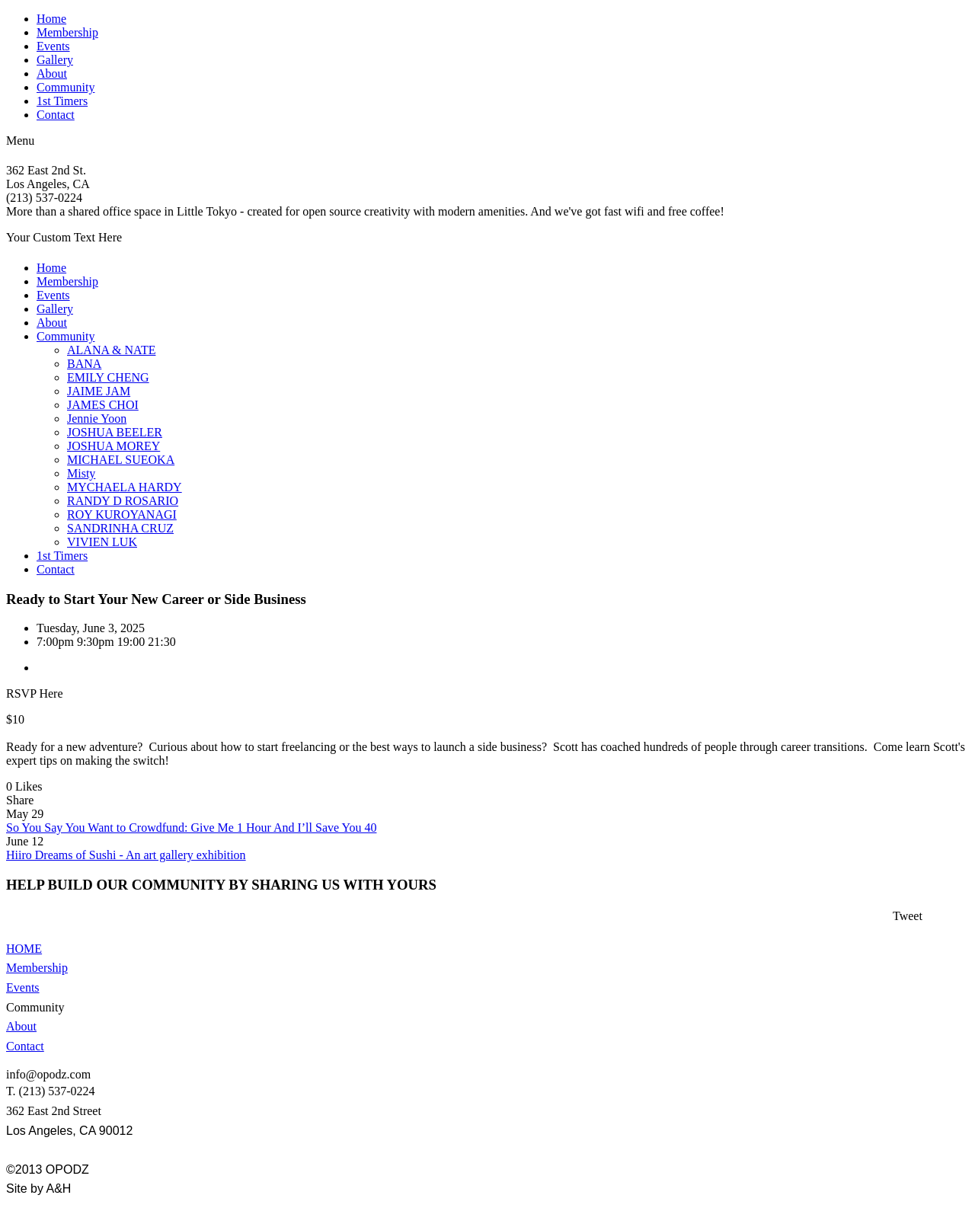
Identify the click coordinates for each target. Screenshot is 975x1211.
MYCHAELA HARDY (124, 487)
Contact (56, 114)
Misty (81, 473)
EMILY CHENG (108, 377)
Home (51, 18)
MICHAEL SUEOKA (120, 459)
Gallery (55, 59)
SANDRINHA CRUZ (120, 528)
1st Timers (62, 100)
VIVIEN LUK (102, 541)
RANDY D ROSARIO (122, 500)
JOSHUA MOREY (113, 445)
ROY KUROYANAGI (122, 514)
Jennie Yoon (96, 418)
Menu (20, 140)
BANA (84, 363)
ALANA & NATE (111, 349)
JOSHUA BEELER (114, 432)
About (52, 73)
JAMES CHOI (103, 404)
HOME (24, 948)
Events (53, 46)
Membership (67, 32)
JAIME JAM (98, 391)
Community (65, 87)
